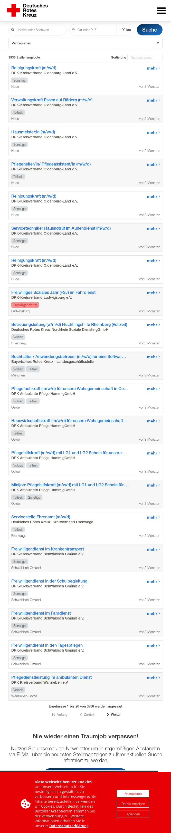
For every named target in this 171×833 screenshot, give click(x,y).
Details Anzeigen (133, 821)
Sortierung (118, 54)
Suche (149, 26)
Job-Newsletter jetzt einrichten (85, 770)
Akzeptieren (133, 811)
